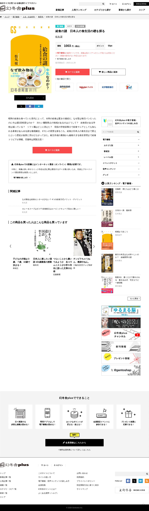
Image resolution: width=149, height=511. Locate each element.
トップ (2, 473)
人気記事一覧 (5, 481)
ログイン (126, 4)
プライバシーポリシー (86, 481)
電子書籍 (16, 17)
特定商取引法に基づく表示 (88, 485)
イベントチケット (110, 163)
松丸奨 (58, 36)
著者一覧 (3, 493)
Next (94, 246)
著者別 (106, 151)
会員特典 (42, 485)
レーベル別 (108, 157)
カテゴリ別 (108, 145)
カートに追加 (74, 72)
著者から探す (125, 10)
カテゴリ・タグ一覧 (8, 489)
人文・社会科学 (29, 17)
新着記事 (60, 10)
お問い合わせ (82, 473)
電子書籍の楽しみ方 (64, 59)
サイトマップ (82, 489)
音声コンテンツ (109, 169)
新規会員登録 (141, 4)
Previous (10, 246)
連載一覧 (3, 485)
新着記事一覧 (5, 477)
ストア (142, 10)
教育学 (41, 17)
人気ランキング (79, 10)
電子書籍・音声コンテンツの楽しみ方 (53, 481)
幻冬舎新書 (80, 26)
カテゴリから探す (102, 10)
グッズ (105, 175)
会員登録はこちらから (74, 442)
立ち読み (30, 98)
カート (113, 4)
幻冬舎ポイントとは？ (47, 489)
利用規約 (80, 477)
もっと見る (134, 298)
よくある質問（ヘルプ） (48, 493)
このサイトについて (46, 473)
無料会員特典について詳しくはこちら (75, 450)
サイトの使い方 (44, 477)
